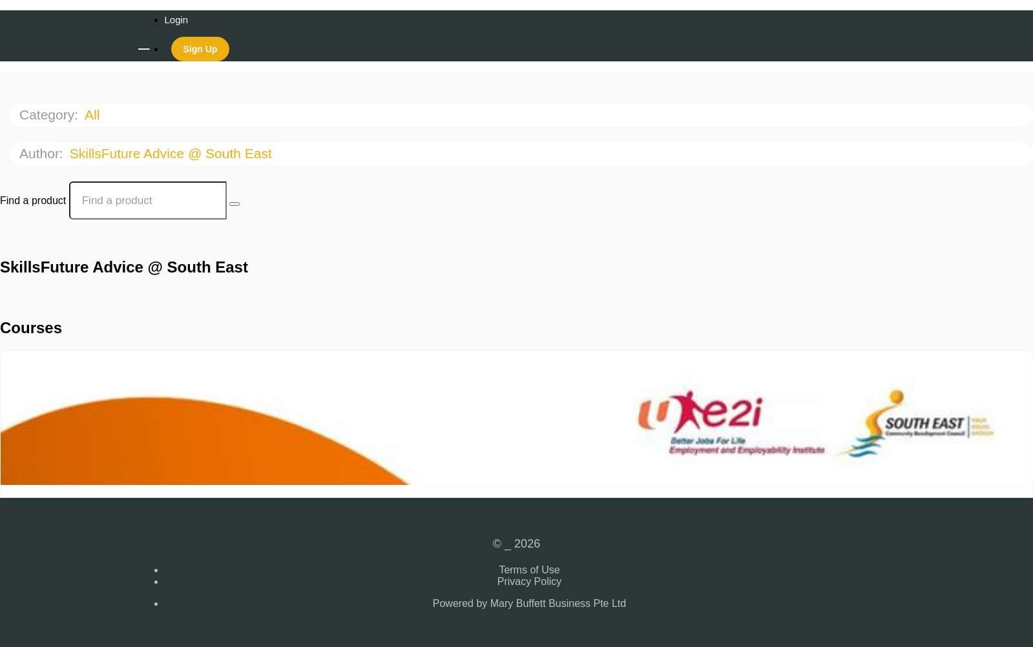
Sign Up (200, 49)
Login (177, 19)
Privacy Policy (529, 581)
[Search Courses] (234, 204)
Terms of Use (529, 569)
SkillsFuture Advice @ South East (173, 153)
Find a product (33, 200)
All (94, 114)
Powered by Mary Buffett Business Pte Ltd (529, 603)
